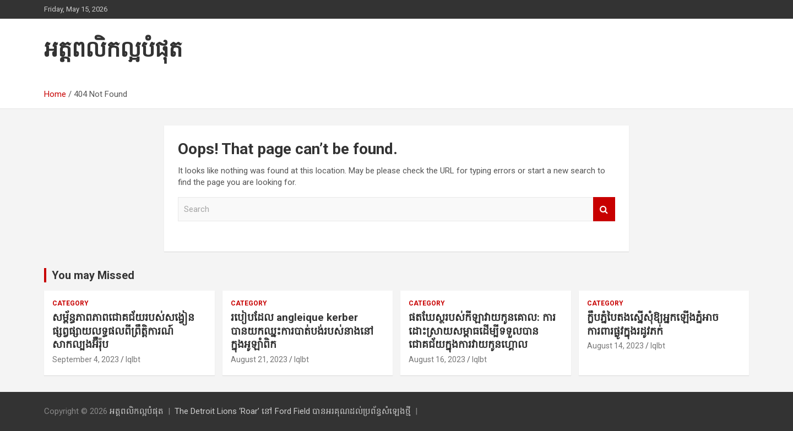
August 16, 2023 (437, 359)
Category (70, 303)
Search (604, 209)
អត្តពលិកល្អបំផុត (113, 49)
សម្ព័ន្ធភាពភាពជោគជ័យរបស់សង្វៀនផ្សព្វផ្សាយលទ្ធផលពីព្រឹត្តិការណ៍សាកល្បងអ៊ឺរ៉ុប (123, 331)
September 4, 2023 (85, 359)
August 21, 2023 (259, 359)
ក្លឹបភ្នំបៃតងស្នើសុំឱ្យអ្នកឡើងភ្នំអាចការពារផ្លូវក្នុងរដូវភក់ (653, 324)
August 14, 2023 (615, 345)
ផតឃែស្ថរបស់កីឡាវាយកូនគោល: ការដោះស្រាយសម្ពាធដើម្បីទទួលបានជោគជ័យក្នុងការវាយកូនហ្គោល (482, 331)
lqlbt (133, 359)
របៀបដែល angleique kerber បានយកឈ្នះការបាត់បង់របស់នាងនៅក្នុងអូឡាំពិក (302, 331)
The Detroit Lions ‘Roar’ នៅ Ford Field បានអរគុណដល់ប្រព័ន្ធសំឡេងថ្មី (293, 411)
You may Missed (93, 275)
